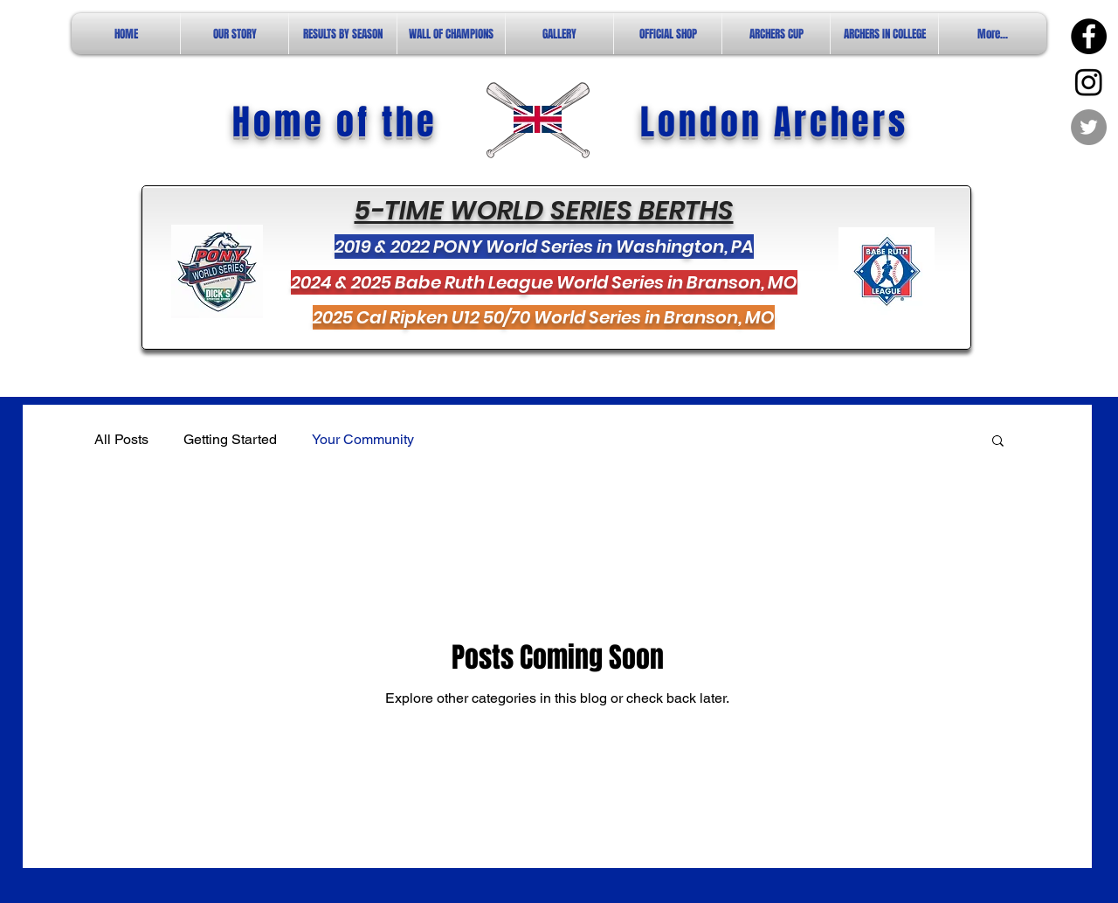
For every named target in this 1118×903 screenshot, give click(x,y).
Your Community (363, 439)
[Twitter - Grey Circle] (1089, 127)
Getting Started (230, 439)
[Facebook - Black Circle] (1089, 36)
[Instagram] (1089, 82)
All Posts (121, 439)
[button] (998, 442)
